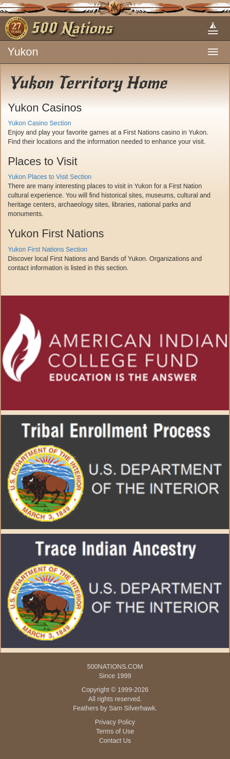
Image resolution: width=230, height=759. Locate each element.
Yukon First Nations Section (47, 249)
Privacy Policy (115, 722)
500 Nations (71, 28)
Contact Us (115, 740)
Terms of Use (115, 731)
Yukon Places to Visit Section (49, 176)
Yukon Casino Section (39, 123)
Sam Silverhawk (132, 708)
